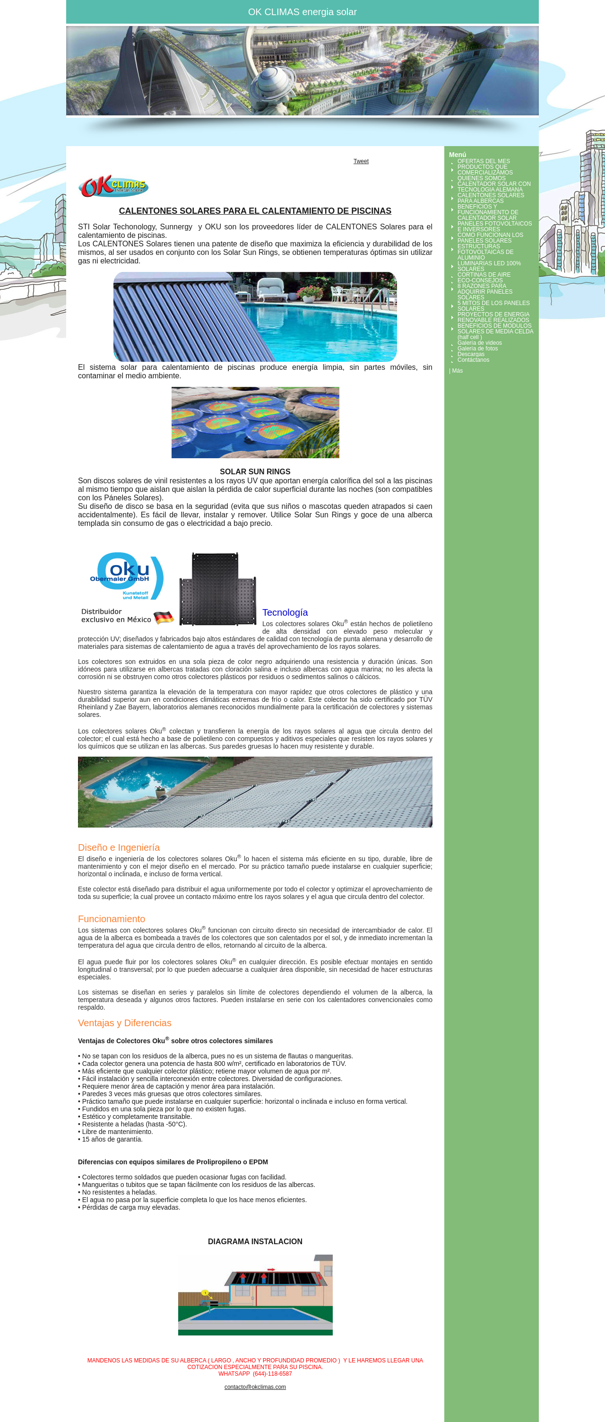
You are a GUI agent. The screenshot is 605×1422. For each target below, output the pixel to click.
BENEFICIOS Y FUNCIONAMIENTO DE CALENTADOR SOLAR (488, 212)
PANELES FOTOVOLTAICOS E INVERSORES (495, 226)
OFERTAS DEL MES (484, 161)
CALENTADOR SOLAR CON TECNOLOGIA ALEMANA (494, 187)
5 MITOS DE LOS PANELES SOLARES (494, 306)
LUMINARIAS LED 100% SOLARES (489, 266)
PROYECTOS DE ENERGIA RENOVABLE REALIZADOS (493, 317)
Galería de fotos (478, 348)
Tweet (361, 161)
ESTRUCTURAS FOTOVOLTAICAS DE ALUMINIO (486, 252)
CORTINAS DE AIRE (484, 274)
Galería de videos (480, 343)
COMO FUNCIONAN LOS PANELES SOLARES (490, 238)
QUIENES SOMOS (482, 178)
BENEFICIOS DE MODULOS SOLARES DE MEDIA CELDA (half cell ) (495, 331)
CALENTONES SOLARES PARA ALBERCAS (491, 198)
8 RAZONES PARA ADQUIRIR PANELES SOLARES (485, 292)
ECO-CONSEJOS (480, 280)
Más (457, 370)
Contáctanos (473, 360)
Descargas (471, 354)
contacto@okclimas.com (255, 1387)
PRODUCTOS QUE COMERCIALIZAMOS (485, 170)
